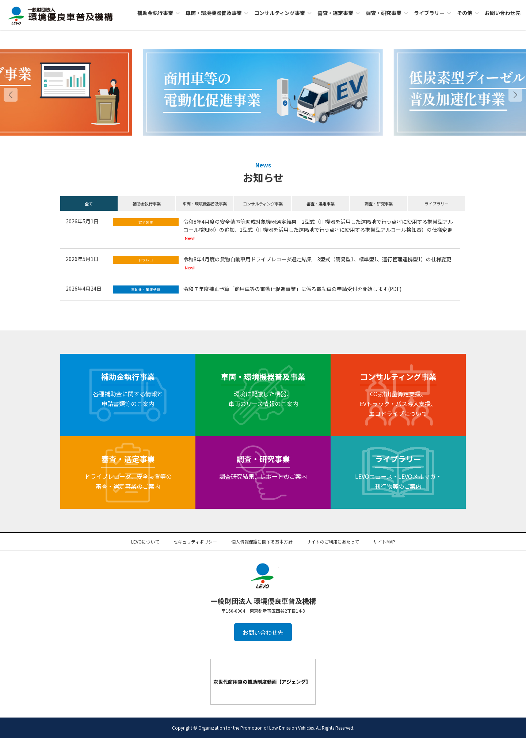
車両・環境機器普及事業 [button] (205, 204)
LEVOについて (145, 541)
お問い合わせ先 (263, 632)
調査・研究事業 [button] (379, 204)
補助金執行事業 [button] (147, 204)
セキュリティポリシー (195, 541)
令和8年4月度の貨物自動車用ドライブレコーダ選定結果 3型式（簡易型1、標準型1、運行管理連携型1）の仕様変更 (317, 259)
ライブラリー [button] (436, 204)
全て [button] (89, 204)
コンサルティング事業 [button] (263, 204)
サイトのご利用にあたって (333, 541)
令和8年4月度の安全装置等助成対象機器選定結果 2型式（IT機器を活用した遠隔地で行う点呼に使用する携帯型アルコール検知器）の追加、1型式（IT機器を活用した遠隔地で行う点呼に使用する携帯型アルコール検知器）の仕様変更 (318, 225)
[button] (515, 95)
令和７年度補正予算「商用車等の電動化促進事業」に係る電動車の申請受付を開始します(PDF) (292, 288)
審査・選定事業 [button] (320, 204)
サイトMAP (384, 541)
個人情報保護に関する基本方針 (262, 541)
